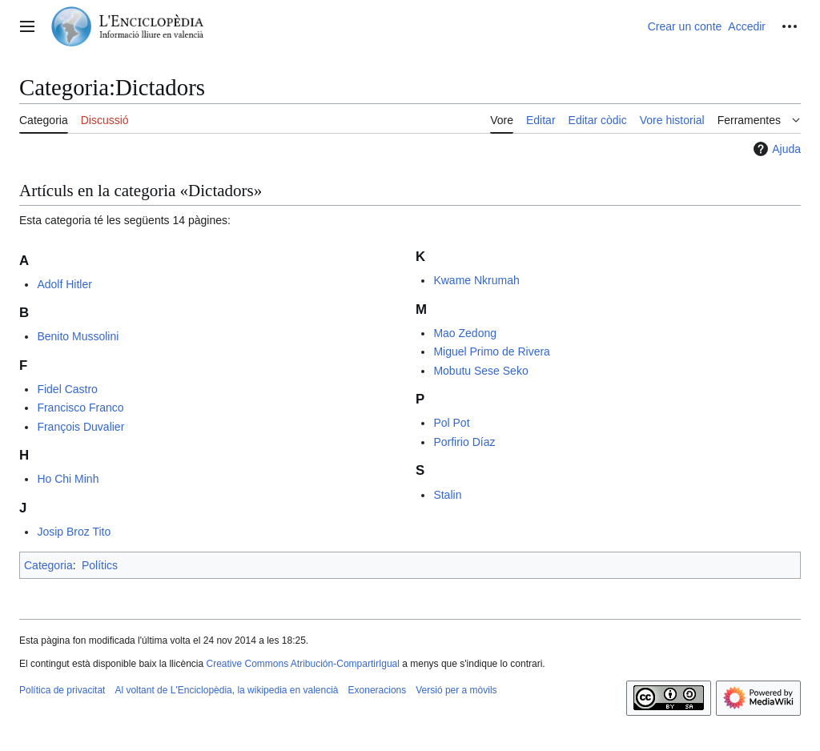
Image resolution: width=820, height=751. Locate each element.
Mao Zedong (464, 333)
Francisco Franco (80, 407)
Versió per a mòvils (456, 690)
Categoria (48, 565)
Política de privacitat (62, 690)
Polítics (100, 565)
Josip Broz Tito (74, 531)
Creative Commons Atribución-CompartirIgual (302, 663)
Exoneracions (377, 690)
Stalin (447, 494)
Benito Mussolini (78, 336)
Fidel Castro (67, 389)
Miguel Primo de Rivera (491, 351)
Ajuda (775, 149)
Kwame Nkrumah (476, 280)
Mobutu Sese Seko (480, 370)
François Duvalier (80, 426)
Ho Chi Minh (67, 478)
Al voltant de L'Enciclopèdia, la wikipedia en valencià (226, 690)
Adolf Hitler (64, 284)
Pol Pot (451, 422)
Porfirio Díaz (464, 442)
